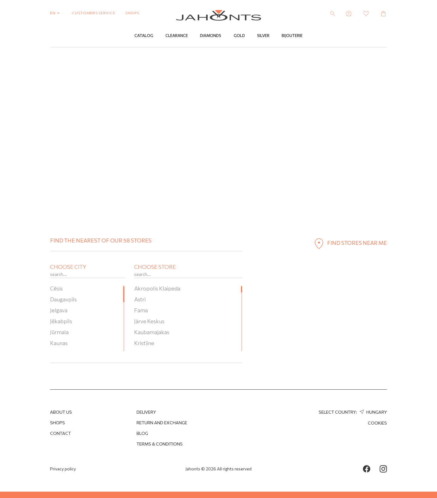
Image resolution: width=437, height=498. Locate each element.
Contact (60, 433)
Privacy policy (63, 468)
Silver (263, 35)
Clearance (176, 35)
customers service (93, 13)
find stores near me (349, 242)
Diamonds (210, 35)
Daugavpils (63, 299)
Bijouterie (292, 35)
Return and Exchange (162, 422)
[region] (87, 318)
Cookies (377, 422)
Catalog (143, 35)
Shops (57, 422)
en (56, 13)
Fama (141, 310)
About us (61, 412)
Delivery (146, 412)
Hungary (372, 412)
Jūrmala (59, 332)
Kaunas (59, 343)
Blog (142, 433)
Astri (140, 299)
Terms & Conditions (160, 443)
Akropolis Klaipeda (157, 288)
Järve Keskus (149, 321)
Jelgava (58, 310)
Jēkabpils (61, 321)
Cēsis (56, 288)
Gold (239, 35)
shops (132, 13)
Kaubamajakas (151, 332)
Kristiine (144, 343)
